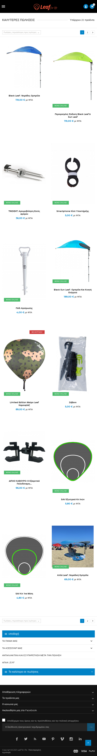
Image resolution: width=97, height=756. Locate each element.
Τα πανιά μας (9, 641)
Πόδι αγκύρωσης (24, 308)
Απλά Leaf (8, 662)
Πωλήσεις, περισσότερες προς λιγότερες (22, 32)
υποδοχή (14, 634)
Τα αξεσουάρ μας (12, 648)
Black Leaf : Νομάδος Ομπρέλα (24, 96)
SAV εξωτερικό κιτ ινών (73, 500)
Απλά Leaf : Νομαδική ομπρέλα (72, 575)
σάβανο (73, 403)
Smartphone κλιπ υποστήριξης (72, 211)
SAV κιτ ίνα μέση (24, 594)
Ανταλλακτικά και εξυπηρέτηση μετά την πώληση (31, 655)
